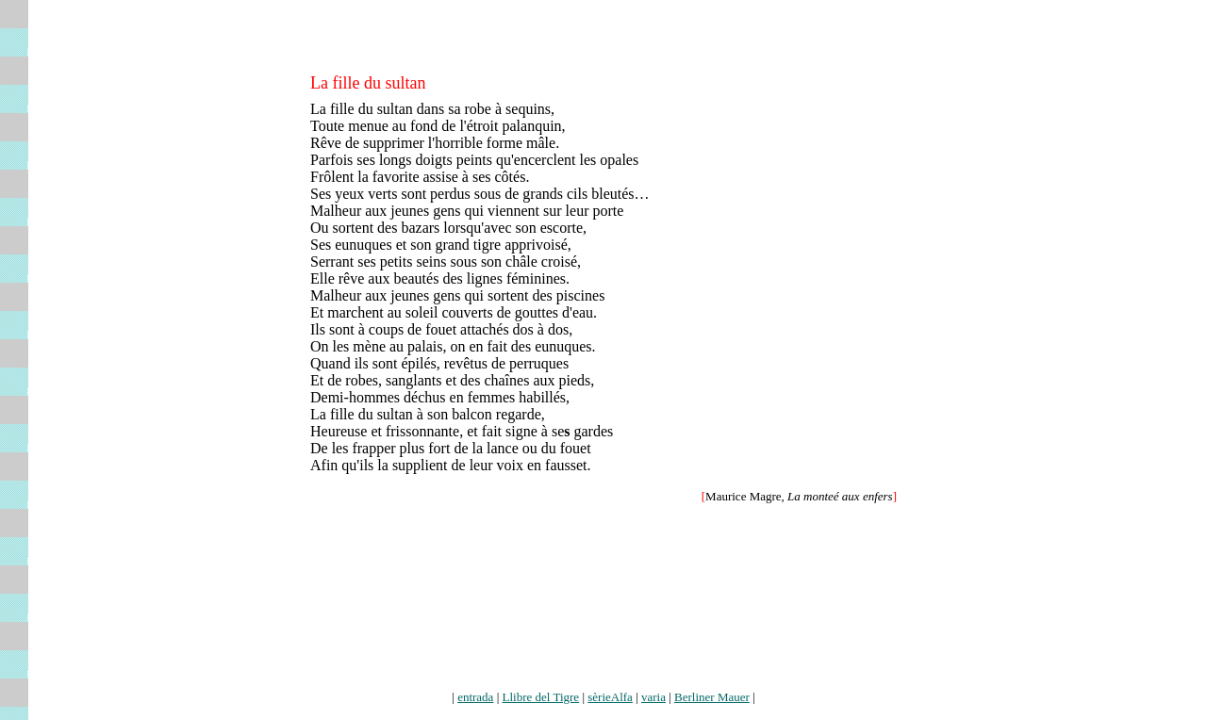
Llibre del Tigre (541, 697)
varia (653, 697)
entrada (475, 697)
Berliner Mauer (712, 697)
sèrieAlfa (610, 697)
